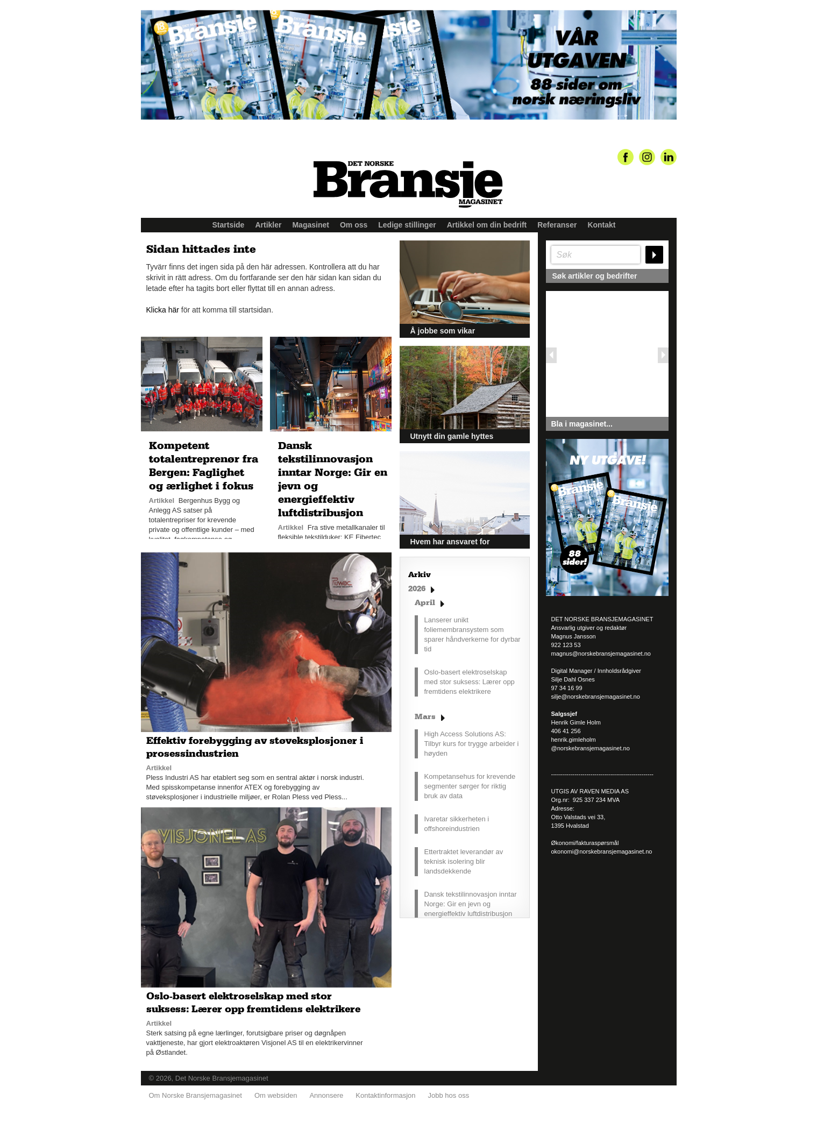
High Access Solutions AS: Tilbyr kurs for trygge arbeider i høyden (471, 743)
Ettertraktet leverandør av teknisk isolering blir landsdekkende (463, 861)
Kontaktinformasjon (385, 1095)
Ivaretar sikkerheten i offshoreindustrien (456, 824)
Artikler (268, 225)
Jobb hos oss (449, 1095)
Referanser (557, 225)
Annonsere (326, 1095)
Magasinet (310, 225)
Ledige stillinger (407, 225)
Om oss (353, 225)
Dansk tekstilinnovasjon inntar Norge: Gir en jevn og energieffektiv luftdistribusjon (470, 904)
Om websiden (275, 1095)
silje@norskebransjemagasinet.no (595, 696)
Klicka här (162, 310)
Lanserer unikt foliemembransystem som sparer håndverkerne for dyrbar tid (472, 634)
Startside (228, 225)
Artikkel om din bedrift (487, 225)
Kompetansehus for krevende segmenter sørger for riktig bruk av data (470, 786)
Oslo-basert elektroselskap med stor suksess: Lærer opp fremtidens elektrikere (469, 681)
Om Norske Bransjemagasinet (195, 1095)
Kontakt (601, 225)
